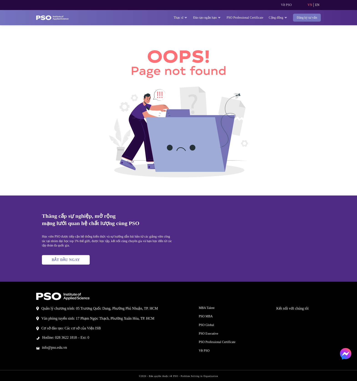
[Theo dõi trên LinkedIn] (302, 317)
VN (309, 5)
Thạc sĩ (160, 17)
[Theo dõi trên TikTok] (293, 317)
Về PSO (285, 5)
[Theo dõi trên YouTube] (311, 317)
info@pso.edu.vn (57, 347)
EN (317, 5)
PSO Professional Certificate (234, 17)
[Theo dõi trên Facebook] (284, 317)
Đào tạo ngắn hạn (189, 17)
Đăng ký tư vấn (305, 17)
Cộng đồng (273, 17)
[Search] (298, 5)
